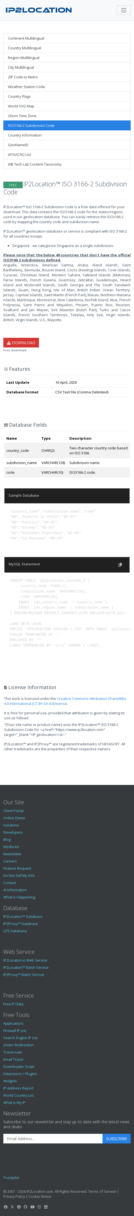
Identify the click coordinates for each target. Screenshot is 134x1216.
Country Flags (19, 96)
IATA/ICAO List (19, 154)
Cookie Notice (39, 1196)
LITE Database (15, 930)
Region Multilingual (24, 57)
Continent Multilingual (26, 38)
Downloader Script (18, 1066)
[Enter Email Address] (53, 1139)
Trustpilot (11, 1177)
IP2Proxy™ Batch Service (23, 974)
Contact (9, 882)
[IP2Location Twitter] (12, 1206)
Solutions (11, 825)
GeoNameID (18, 144)
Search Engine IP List (20, 1037)
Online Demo (14, 817)
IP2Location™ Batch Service (26, 967)
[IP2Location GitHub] (25, 1206)
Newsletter (12, 853)
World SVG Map (21, 106)
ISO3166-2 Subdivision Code (31, 125)
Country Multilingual (24, 47)
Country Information (25, 135)
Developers (13, 832)
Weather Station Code (26, 86)
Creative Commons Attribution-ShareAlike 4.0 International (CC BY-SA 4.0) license (65, 701)
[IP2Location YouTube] (32, 1206)
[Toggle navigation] (124, 10)
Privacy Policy (14, 1196)
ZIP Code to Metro (23, 76)
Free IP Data (13, 1003)
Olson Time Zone (22, 115)
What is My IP (14, 1102)
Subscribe (116, 1138)
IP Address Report (18, 1088)
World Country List (18, 1095)
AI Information (15, 889)
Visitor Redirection (18, 1044)
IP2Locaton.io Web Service (25, 960)
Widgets (10, 1080)
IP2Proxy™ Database (20, 923)
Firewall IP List (14, 1030)
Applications (13, 1023)
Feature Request (17, 868)
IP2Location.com (40, 1191)
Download (21, 342)
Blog (6, 839)
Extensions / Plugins (20, 1073)
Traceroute (12, 1052)
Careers (10, 861)
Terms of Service (102, 1191)
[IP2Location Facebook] (5, 1206)
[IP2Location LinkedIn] (46, 1206)
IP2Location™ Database (23, 916)
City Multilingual (21, 67)
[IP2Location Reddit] (19, 1206)
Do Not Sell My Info (19, 875)
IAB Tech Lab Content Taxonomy (35, 164)
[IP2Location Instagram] (39, 1206)
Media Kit (11, 846)
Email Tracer (13, 1059)
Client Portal (13, 810)
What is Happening (19, 897)
